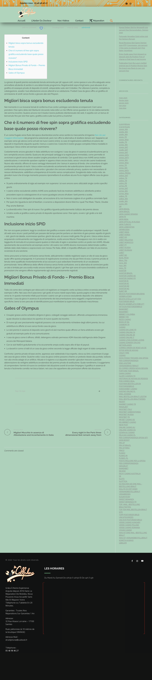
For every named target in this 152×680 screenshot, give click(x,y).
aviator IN (123, 281)
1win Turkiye (125, 224)
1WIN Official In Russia (129, 222)
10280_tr (123, 142)
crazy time (124, 353)
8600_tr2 (123, 260)
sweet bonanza (126, 499)
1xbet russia (125, 248)
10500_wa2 (124, 163)
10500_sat (123, 153)
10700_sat (123, 188)
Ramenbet (123, 468)
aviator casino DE (127, 276)
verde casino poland (129, 525)
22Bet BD (123, 255)
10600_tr (123, 178)
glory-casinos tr (127, 376)
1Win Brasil (124, 209)
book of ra (124, 322)
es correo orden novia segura (133, 368)
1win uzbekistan (126, 227)
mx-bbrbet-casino (127, 422)
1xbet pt (123, 245)
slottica (123, 481)
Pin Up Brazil (125, 445)
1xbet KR (123, 237)
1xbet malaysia (126, 240)
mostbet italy (125, 409)
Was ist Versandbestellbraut (133, 538)
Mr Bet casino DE (127, 420)
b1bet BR (123, 291)
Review (122, 471)
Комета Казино (126, 540)
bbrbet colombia (127, 314)
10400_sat (123, 147)
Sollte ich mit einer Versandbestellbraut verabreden (129, 491)
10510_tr (123, 165)
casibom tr (124, 325)
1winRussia (124, 230)
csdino (122, 355)
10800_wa (123, 199)
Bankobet (123, 309)
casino (122, 327)
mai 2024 (122, 108)
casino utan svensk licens (131, 340)
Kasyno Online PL (127, 391)
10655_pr (123, 183)
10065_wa (123, 135)
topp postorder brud (129, 515)
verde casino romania (129, 528)
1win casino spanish (128, 214)
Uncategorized (58, 28)
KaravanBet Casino (128, 389)
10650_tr (123, 181)
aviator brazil (126, 273)
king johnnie (125, 394)
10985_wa (123, 201)
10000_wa (123, 129)
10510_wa (123, 168)
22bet (121, 253)
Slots (121, 479)
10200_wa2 (123, 140)
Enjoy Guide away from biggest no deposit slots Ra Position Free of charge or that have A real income (132, 56)
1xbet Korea (124, 235)
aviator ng (124, 289)
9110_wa (122, 266)
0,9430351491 (124, 127)
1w (120, 206)
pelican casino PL (127, 435)
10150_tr (123, 137)
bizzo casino (125, 319)
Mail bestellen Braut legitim (132, 397)
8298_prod (124, 258)
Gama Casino (125, 373)
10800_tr (123, 196)
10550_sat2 (124, 170)
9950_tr (122, 268)
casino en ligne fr (127, 330)
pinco (121, 450)
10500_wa (123, 160)
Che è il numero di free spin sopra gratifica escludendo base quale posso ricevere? (26, 54)
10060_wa (123, 132)
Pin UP (122, 443)
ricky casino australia (130, 474)
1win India (123, 219)
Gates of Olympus (17, 73)
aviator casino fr (127, 278)
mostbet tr (124, 417)
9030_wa (123, 263)
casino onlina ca (127, 332)
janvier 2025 (124, 103)
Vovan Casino (125, 530)
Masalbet (123, 407)
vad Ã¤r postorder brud (130, 520)
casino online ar (127, 335)
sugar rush (124, 497)
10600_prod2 (125, 173)
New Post (123, 425)
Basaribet (123, 312)
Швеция (123, 543)
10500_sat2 (124, 155)
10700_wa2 (123, 194)
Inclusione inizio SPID (18, 62)
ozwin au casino (127, 433)
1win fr (122, 217)
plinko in (123, 456)
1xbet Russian (125, 250)
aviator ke (124, 284)
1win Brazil (124, 212)
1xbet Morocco (126, 242)
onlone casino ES (127, 430)
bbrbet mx (124, 317)
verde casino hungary (129, 522)
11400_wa (123, 204)
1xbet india (124, 232)
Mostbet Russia (126, 415)
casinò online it (126, 337)
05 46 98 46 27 (12, 650)
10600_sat (123, 176)
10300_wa (123, 145)
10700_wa (123, 191)
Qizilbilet (123, 466)
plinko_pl (123, 458)
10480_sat (123, 150)
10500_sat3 (124, 158)
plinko (122, 453)
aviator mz (124, 286)
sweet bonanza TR (127, 502)
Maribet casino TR (127, 404)
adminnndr (86, 28)
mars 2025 (123, 98)
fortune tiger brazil (129, 371)
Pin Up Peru (124, 448)
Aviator (122, 271)
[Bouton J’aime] (41, 28)
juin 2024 (122, 106)
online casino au (127, 427)
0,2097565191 (124, 124)
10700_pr (123, 186)
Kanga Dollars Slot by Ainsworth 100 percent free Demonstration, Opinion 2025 (133, 30)
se (120, 476)
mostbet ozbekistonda (130, 412)
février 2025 (123, 100)
